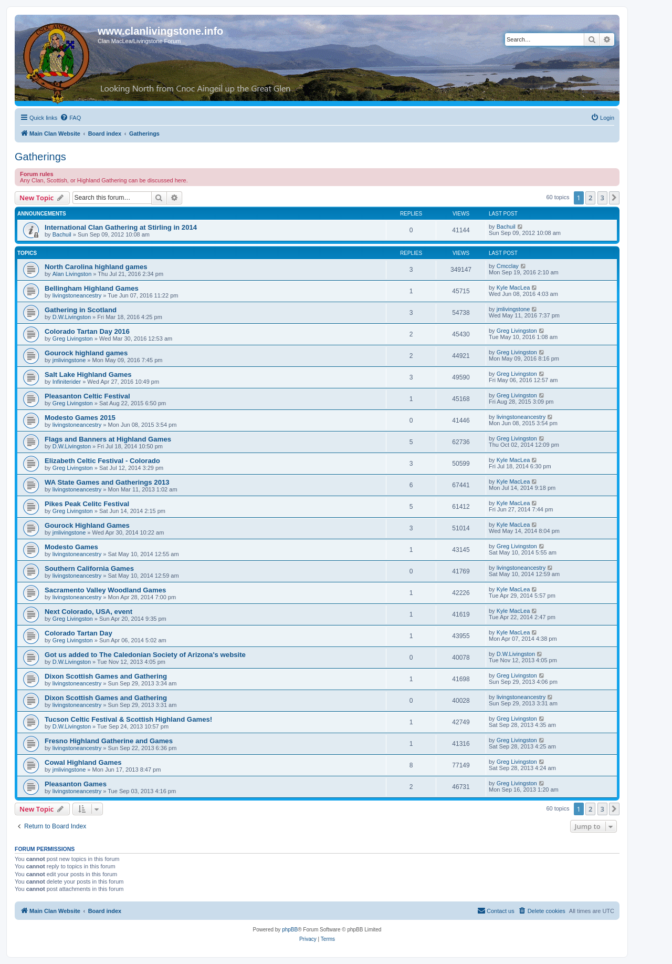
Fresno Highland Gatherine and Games (109, 741)
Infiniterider (66, 381)
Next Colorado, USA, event (88, 612)
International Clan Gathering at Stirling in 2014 (121, 227)
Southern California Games (89, 568)
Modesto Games (71, 547)
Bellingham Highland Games (92, 288)
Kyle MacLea (513, 287)
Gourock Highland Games (87, 525)
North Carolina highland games (96, 267)
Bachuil (61, 234)
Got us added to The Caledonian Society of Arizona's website (145, 655)
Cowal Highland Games (83, 762)
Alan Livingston (72, 274)
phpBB (290, 929)
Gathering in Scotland (81, 310)
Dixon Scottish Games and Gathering (106, 676)
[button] (614, 197)
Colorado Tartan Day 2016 (87, 331)
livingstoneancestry (77, 295)
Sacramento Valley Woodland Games (105, 590)
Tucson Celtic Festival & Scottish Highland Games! (128, 719)
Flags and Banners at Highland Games (108, 439)
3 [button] (602, 197)
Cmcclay (508, 266)
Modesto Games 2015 (80, 418)
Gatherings (40, 156)
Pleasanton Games (76, 784)
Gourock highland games (86, 353)
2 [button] (590, 197)
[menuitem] (70, 117)
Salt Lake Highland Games (88, 374)
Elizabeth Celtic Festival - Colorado (102, 461)
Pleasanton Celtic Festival (87, 396)
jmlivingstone (513, 309)
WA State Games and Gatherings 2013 (107, 482)
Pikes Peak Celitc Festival (87, 504)
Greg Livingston (72, 338)
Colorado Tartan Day (78, 633)
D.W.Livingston (71, 317)
